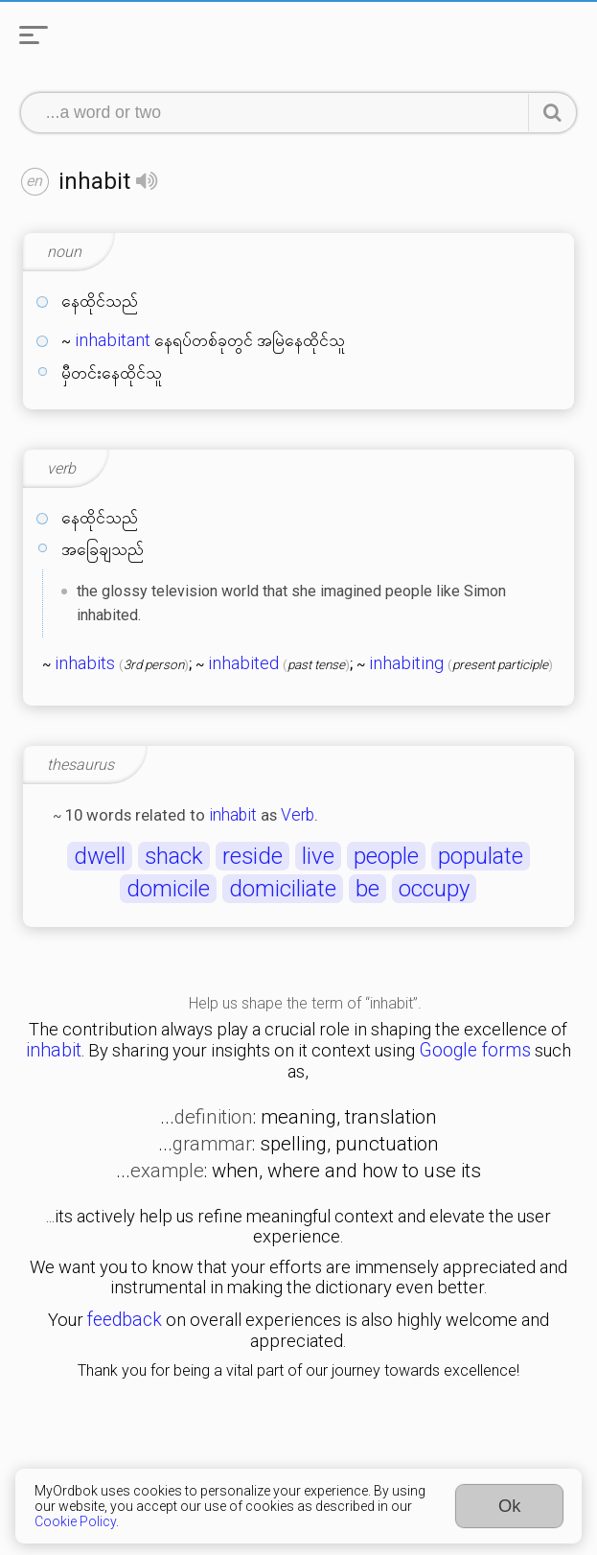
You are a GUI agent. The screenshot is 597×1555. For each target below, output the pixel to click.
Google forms (475, 1050)
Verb (297, 814)
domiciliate (282, 888)
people (386, 856)
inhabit (233, 814)
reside (252, 856)
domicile (168, 888)
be (367, 888)
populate (480, 856)
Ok (509, 1506)
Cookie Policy (75, 1521)
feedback (124, 1320)
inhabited (243, 663)
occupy (434, 888)
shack (174, 856)
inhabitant (112, 340)
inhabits (85, 663)
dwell (100, 856)
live (318, 856)
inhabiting (406, 663)
